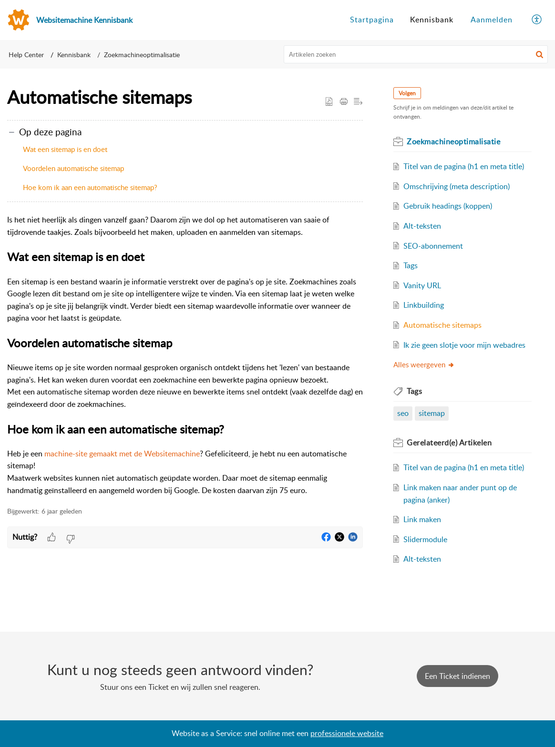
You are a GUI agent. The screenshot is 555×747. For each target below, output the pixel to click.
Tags (410, 265)
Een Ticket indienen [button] (457, 676)
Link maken (422, 519)
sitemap (432, 413)
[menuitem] (491, 20)
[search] (416, 54)
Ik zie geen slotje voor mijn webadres (464, 345)
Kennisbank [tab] (431, 19)
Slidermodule (425, 539)
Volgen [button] (407, 93)
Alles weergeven (424, 364)
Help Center (26, 54)
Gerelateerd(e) (449, 442)
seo (403, 413)
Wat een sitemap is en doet (65, 149)
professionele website (346, 733)
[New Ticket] (457, 676)
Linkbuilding (423, 305)
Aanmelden (492, 19)
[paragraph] (185, 355)
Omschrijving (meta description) (456, 186)
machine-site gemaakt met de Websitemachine (122, 453)
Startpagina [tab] (372, 19)
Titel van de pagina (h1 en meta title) (463, 166)
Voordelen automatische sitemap (73, 168)
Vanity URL (422, 285)
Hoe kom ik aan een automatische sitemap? (90, 187)
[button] (539, 54)
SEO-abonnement (433, 246)
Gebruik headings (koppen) (447, 206)
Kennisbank (74, 54)
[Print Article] (344, 102)
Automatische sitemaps (442, 325)
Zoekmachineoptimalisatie (142, 54)
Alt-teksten (422, 226)
